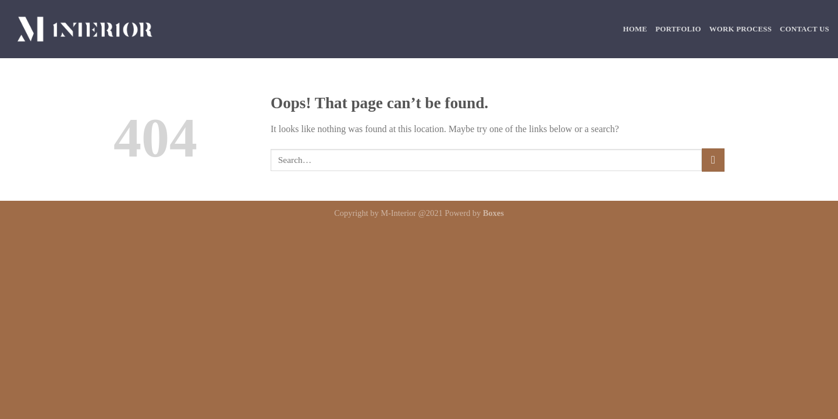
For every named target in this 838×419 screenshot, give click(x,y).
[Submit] (713, 159)
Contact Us (804, 29)
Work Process (740, 29)
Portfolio (678, 29)
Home (635, 29)
